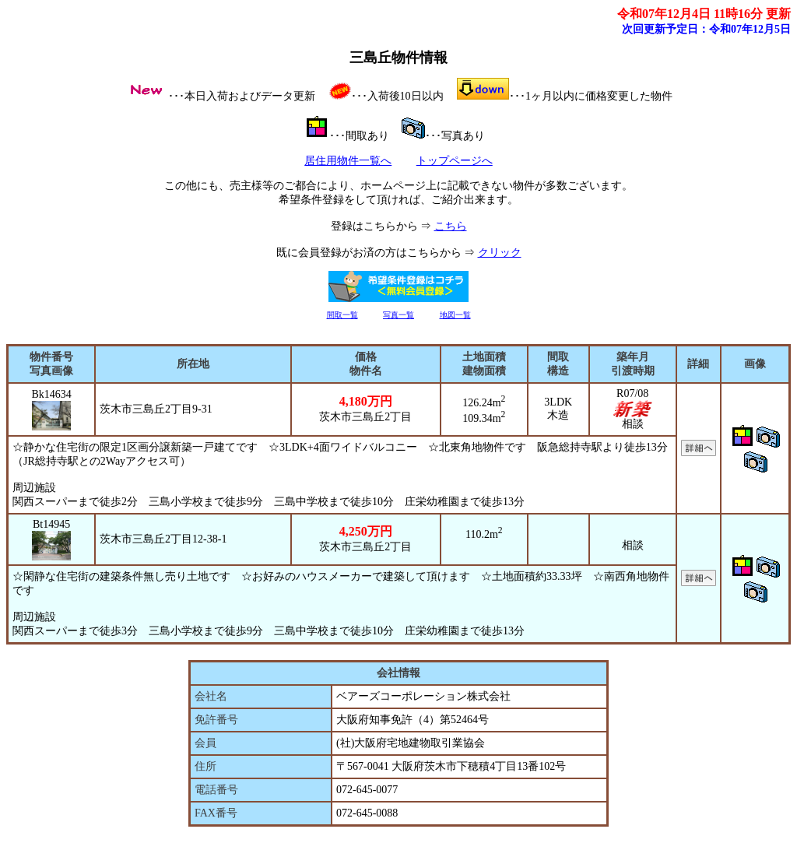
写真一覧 (398, 315)
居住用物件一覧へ (347, 161)
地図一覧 (455, 315)
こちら (450, 226)
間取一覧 (342, 315)
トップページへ (454, 161)
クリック (499, 252)
